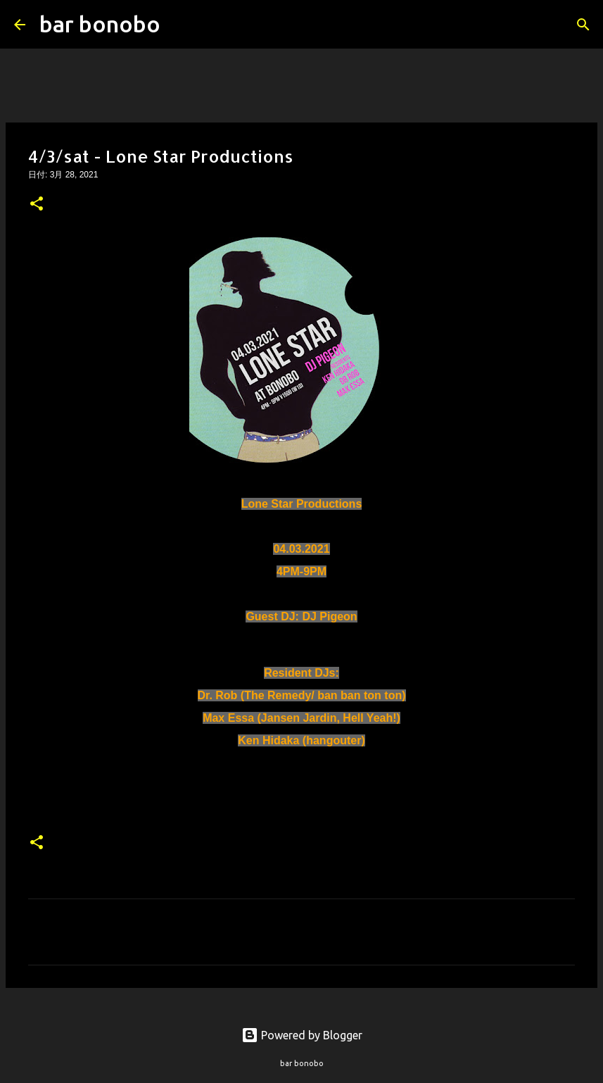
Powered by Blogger (301, 1035)
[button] (36, 205)
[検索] (180, 25)
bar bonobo (99, 24)
